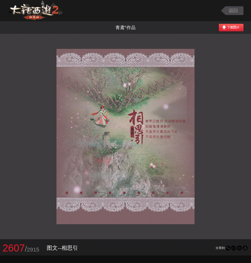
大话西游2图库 (36, 10)
